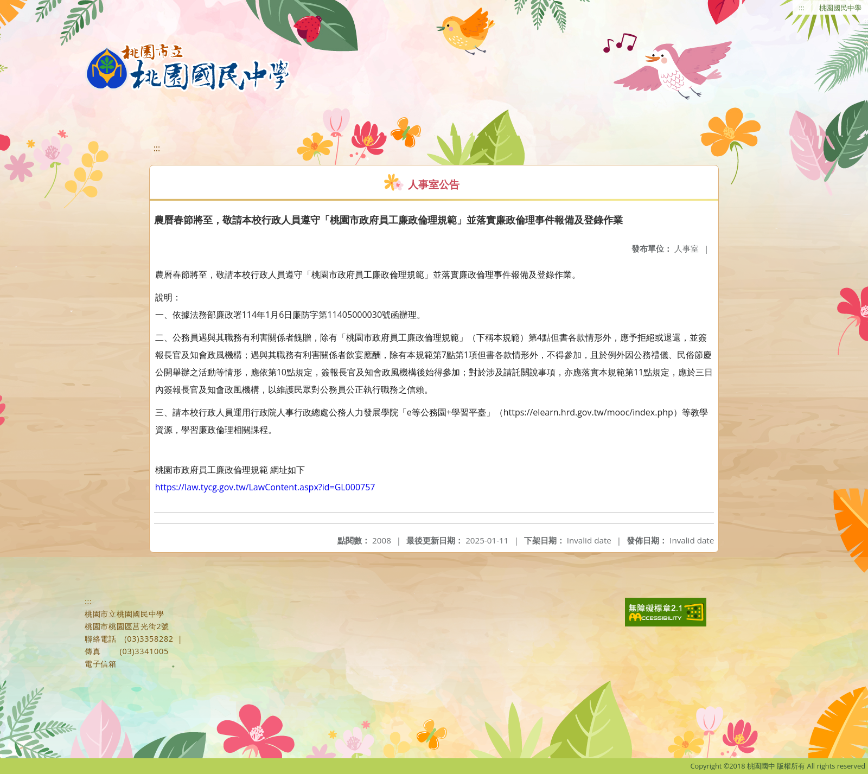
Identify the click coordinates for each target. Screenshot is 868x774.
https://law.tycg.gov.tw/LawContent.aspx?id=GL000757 (265, 487)
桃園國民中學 (840, 7)
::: (802, 7)
